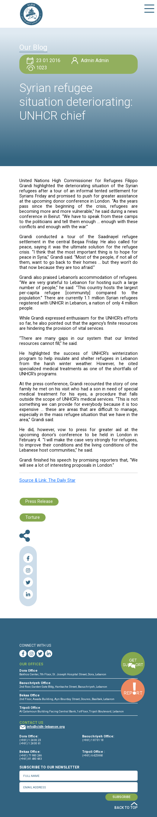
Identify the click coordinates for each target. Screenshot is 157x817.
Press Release (39, 501)
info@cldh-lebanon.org (46, 727)
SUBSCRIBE (121, 797)
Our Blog (33, 47)
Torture (32, 517)
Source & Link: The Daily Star (47, 480)
